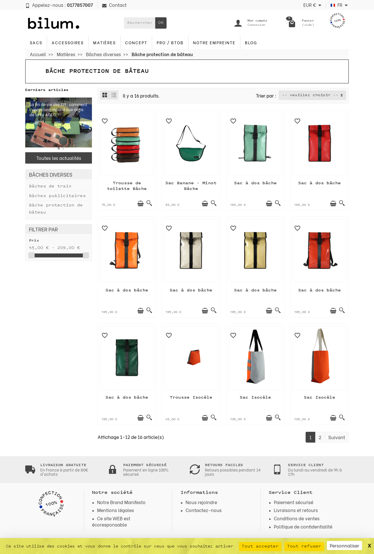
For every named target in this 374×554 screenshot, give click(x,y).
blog (251, 42)
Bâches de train (50, 186)
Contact (114, 4)
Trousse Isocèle (191, 398)
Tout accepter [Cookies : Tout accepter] (260, 546)
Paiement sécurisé (293, 502)
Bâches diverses (50, 174)
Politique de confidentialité (303, 526)
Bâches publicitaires (57, 196)
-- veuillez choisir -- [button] (310, 95)
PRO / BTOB (170, 42)
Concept (136, 42)
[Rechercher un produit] (139, 23)
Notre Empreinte (214, 42)
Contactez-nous (204, 510)
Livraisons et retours (296, 510)
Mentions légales (115, 510)
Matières (104, 42)
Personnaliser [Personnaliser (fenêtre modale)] (344, 545)
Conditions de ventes (297, 518)
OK (161, 23)
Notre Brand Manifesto (121, 502)
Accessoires (68, 42)
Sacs (36, 42)
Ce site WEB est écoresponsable (111, 521)
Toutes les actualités (58, 158)
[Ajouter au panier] (140, 203)
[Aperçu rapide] (149, 203)
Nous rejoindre (201, 502)
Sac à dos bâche (255, 183)
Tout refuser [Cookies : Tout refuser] (304, 546)
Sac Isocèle (255, 398)
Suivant (336, 437)
